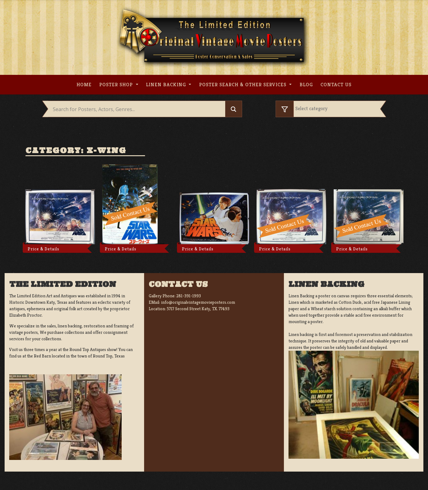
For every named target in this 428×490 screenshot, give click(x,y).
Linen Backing (166, 84)
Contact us (335, 84)
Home (84, 84)
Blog (306, 84)
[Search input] (138, 109)
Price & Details (43, 249)
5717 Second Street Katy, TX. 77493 (198, 308)
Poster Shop (116, 84)
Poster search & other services (243, 84)
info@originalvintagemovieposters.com (198, 302)
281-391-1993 (188, 296)
